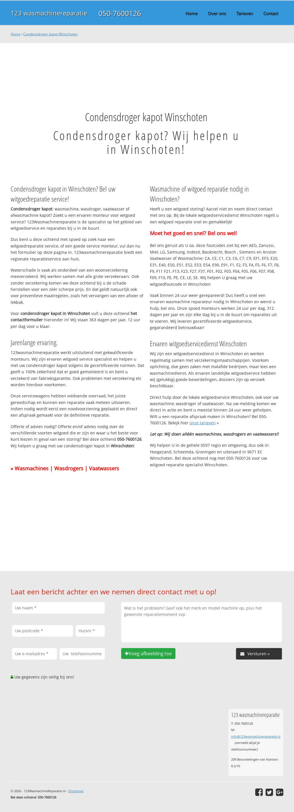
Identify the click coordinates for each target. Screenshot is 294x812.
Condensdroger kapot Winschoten (50, 34)
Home (15, 34)
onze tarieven (202, 423)
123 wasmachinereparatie (49, 13)
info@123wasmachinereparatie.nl (256, 736)
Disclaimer (76, 791)
